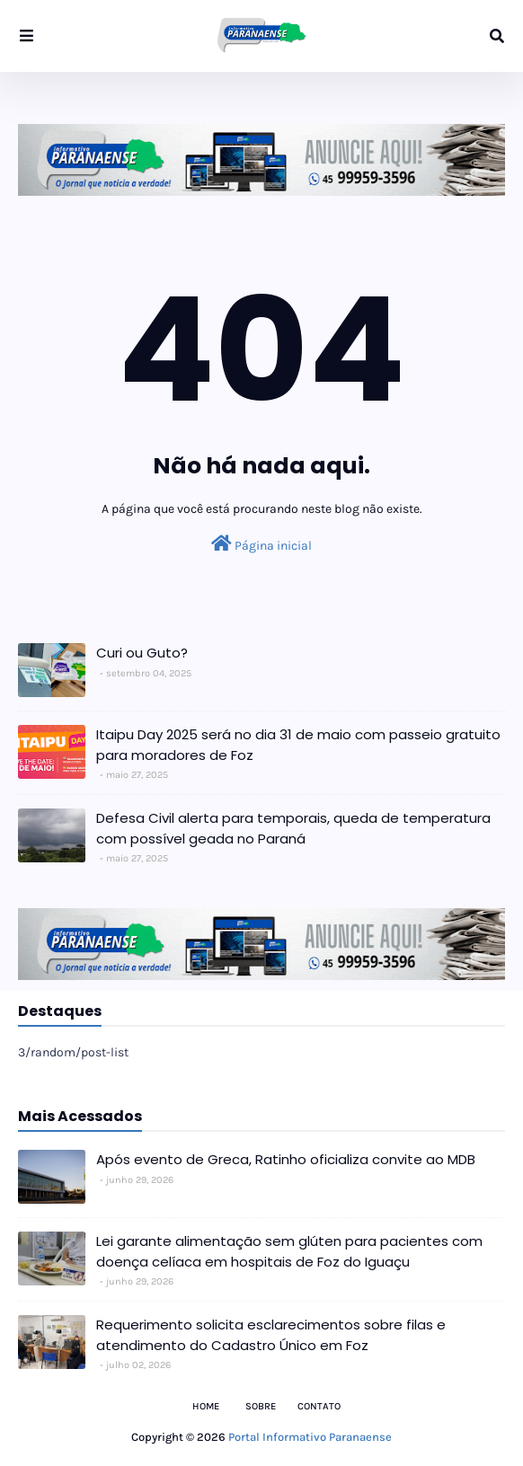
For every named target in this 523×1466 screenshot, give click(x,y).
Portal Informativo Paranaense (310, 1437)
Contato (319, 1406)
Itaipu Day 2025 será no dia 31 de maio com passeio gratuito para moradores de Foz (298, 744)
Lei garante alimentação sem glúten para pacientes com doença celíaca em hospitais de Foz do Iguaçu (289, 1251)
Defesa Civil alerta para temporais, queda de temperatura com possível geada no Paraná (293, 828)
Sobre (260, 1406)
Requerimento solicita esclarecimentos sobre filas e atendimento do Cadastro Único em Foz (271, 1335)
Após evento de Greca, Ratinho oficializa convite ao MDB (285, 1159)
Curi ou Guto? (142, 652)
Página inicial (261, 543)
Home (205, 1406)
